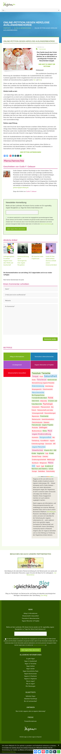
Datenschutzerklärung (46, 224)
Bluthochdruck (37, 431)
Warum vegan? (30, 681)
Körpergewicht (37, 389)
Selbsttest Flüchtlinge (30, 699)
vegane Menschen (38, 447)
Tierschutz (36, 373)
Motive (50, 462)
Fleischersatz (36, 425)
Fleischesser (42, 379)
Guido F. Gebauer (27, 166)
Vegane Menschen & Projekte (44, 365)
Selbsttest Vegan (30, 696)
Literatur (45, 456)
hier (34, 80)
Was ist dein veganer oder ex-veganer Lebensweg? (30, 711)
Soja (46, 453)
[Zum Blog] (43, 595)
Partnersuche (36, 419)
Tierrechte (45, 373)
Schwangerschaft (37, 413)
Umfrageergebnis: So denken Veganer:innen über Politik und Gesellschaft (8, 261)
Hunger (34, 471)
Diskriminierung (38, 386)
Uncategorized (17, 365)
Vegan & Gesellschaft (30, 661)
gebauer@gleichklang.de (21, 187)
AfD (54, 444)
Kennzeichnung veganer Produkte (43, 383)
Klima (45, 431)
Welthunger (51, 459)
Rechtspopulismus (38, 395)
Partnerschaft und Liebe (45, 410)
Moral (50, 430)
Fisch (41, 376)
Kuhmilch (35, 437)
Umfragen (43, 427)
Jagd (42, 466)
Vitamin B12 (48, 450)
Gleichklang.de (51, 512)
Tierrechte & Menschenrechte (44, 356)
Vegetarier (40, 453)
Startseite (7, 28)
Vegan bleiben (30, 666)
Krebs (34, 380)
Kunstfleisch (44, 441)
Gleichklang (49, 386)
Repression (35, 416)
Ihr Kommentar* (30, 319)
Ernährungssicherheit (39, 459)
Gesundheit (50, 376)
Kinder (51, 453)
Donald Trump (36, 456)
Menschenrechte (14, 161)
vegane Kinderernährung (41, 434)
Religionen (43, 463)
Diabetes (46, 422)
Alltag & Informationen (22, 28)
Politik (50, 397)
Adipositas (43, 401)
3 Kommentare (42, 49)
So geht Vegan (30, 658)
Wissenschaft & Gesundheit (17, 373)
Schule (51, 469)
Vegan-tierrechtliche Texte (30, 671)
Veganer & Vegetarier (30, 678)
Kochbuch (35, 463)
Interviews (35, 401)
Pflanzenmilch (45, 407)
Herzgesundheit (45, 437)
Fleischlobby (50, 471)
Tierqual (35, 376)
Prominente (44, 416)
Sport (38, 466)
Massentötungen (50, 413)
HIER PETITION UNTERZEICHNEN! (30, 152)
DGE (33, 466)
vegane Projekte (47, 425)
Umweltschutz (37, 450)
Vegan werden (30, 668)
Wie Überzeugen (30, 686)
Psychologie (48, 404)
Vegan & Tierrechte (30, 663)
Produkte (35, 428)
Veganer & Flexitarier (30, 676)
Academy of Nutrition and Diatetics (42, 467)
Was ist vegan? (30, 683)
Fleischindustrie (37, 422)
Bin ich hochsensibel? (30, 701)
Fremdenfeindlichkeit (39, 398)
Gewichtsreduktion (48, 419)
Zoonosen (48, 444)
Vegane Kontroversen (30, 673)
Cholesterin (36, 407)
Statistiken (41, 471)
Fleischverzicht (47, 389)
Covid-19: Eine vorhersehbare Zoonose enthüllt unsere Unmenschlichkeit (51, 261)
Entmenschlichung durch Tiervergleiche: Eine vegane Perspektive (23, 261)
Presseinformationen (30, 721)
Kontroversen (52, 380)
